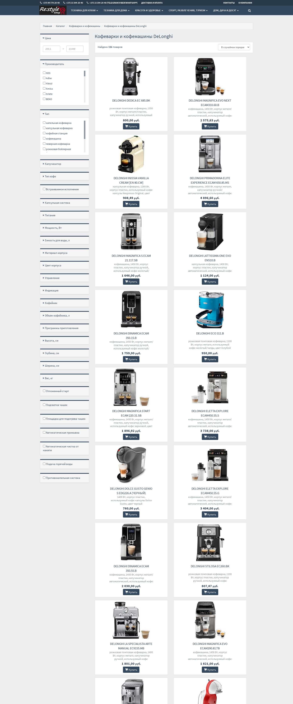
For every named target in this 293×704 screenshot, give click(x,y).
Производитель (54, 64)
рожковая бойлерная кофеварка (57, 151)
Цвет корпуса (53, 265)
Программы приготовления (61, 328)
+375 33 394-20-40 (141, 639)
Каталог (60, 26)
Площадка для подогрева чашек (64, 418)
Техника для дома (116, 10)
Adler (47, 78)
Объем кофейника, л (57, 315)
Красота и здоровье (149, 10)
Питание (50, 215)
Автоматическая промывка (61, 432)
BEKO (47, 99)
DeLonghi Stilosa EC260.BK (174, 411)
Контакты (100, 634)
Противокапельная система (61, 478)
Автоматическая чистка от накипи (61, 448)
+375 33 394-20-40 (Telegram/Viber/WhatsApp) (145, 646)
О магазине (101, 644)
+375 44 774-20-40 (141, 634)
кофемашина (52, 138)
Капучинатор (53, 164)
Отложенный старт (56, 391)
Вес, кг (49, 378)
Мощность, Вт (53, 227)
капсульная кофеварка (58, 128)
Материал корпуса (56, 253)
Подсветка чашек (55, 405)
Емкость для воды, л (57, 240)
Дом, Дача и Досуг (226, 10)
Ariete (48, 94)
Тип (47, 114)
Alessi (47, 83)
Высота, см (51, 340)
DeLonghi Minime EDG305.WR (228, 488)
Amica (48, 88)
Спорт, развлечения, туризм (188, 10)
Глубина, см (52, 353)
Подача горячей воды (58, 464)
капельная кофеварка (57, 123)
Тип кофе (50, 176)
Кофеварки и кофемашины (84, 26)
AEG (46, 73)
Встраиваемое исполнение (61, 189)
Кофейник (51, 303)
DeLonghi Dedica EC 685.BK (119, 100)
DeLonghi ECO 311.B (174, 256)
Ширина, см (52, 365)
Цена (48, 38)
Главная (47, 26)
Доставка (100, 639)
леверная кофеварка (56, 144)
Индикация (51, 290)
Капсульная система (57, 202)
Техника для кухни (84, 10)
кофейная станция (55, 133)
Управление (52, 278)
